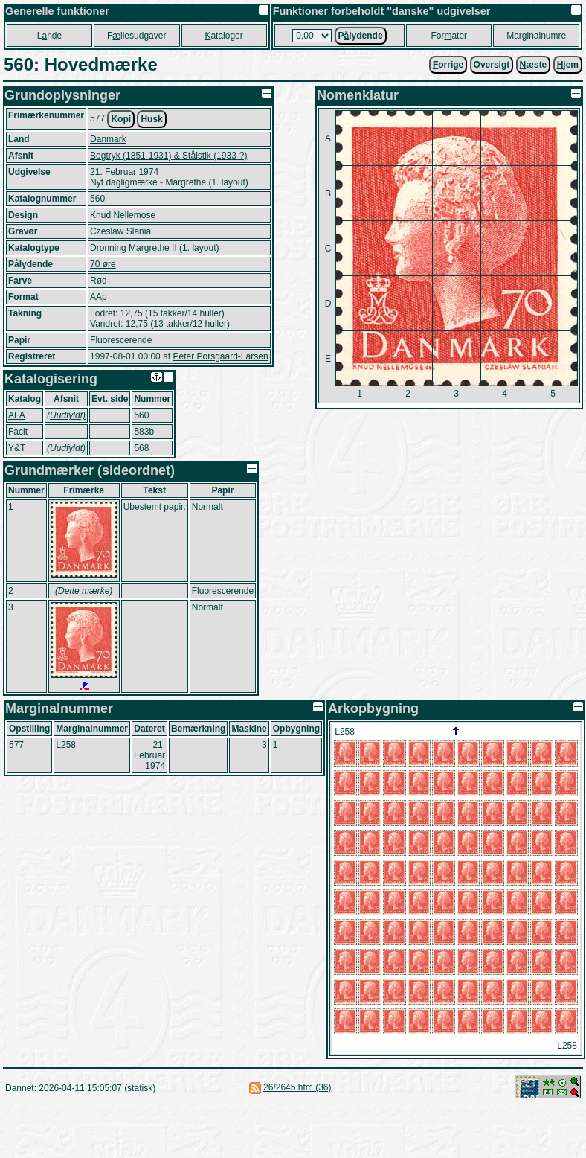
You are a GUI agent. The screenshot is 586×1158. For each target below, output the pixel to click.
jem (568, 65)
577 (16, 745)
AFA (16, 415)
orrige (448, 65)
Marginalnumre (536, 36)
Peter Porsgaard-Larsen (220, 356)
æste (533, 65)
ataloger (223, 36)
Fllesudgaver (136, 36)
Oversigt (492, 65)
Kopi (121, 119)
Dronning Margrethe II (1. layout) (154, 248)
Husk (151, 119)
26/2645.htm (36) (297, 1087)
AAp (98, 297)
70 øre (103, 264)
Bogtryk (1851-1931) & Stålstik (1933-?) (168, 155)
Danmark (108, 139)
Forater (449, 36)
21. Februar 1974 (124, 172)
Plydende (360, 36)
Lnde (49, 36)
